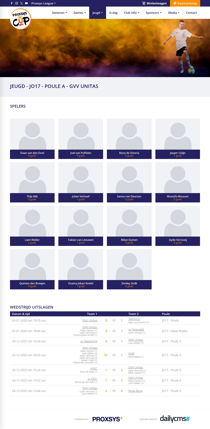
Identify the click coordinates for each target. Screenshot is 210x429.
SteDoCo (134, 319)
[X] (21, 3)
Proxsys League (42, 3)
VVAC (93, 368)
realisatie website (148, 419)
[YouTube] (26, 3)
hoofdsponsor (82, 419)
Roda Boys (135, 391)
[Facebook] (11, 3)
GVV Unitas (89, 320)
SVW (131, 354)
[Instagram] (16, 3)
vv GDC (92, 379)
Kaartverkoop (187, 3)
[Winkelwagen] (154, 3)
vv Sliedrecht (88, 341)
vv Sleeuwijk (136, 329)
